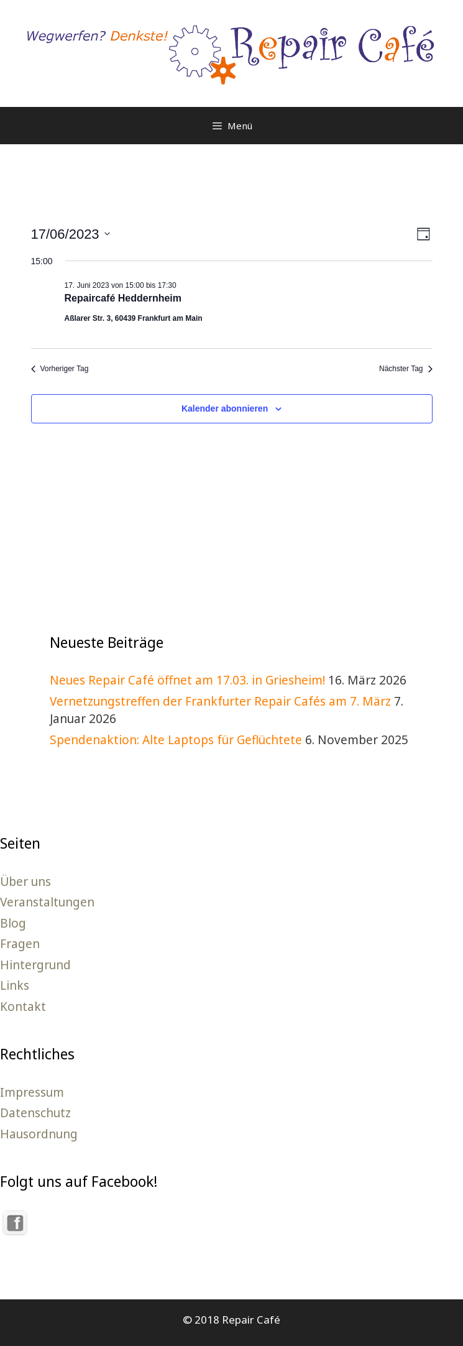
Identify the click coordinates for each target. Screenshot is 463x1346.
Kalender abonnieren (224, 408)
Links (14, 985)
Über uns (25, 882)
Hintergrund (35, 965)
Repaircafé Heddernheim (123, 298)
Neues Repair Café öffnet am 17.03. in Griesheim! (187, 680)
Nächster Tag (405, 368)
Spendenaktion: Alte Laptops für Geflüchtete (176, 740)
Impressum (32, 1092)
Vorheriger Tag (60, 368)
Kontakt (23, 1006)
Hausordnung (39, 1134)
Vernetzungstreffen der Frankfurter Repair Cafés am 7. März (220, 701)
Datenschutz (35, 1113)
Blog (13, 923)
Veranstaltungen (47, 902)
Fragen (20, 944)
